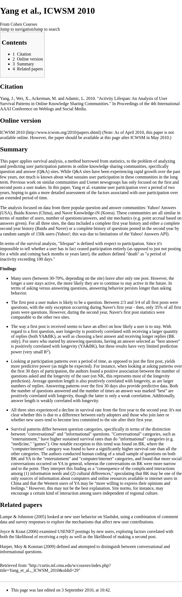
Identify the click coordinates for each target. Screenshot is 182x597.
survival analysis (47, 161)
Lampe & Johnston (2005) (23, 516)
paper (14, 161)
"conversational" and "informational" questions (68, 434)
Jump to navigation (17, 29)
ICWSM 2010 (12, 132)
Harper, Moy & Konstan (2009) (27, 546)
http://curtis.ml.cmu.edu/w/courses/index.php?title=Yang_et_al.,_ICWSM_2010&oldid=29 (55, 568)
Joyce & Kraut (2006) (19, 531)
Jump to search (47, 29)
